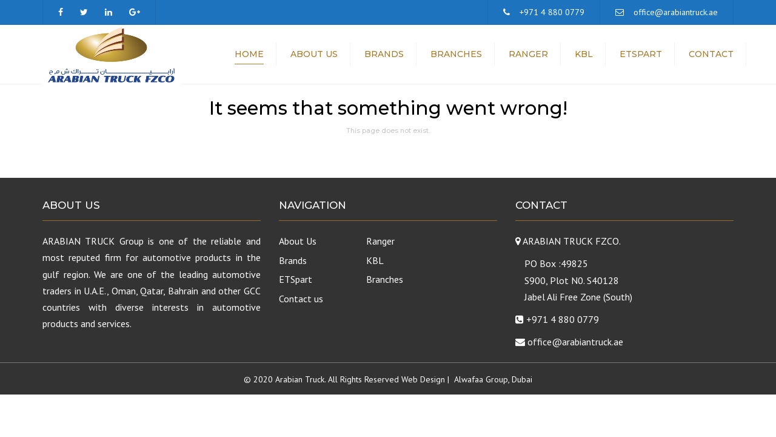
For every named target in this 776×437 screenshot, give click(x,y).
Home (249, 54)
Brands (384, 54)
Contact (711, 54)
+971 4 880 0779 (552, 12)
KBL (584, 54)
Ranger (528, 54)
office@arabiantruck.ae (676, 12)
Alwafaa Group (481, 379)
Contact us (301, 299)
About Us (314, 54)
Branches (456, 54)
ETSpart (641, 54)
